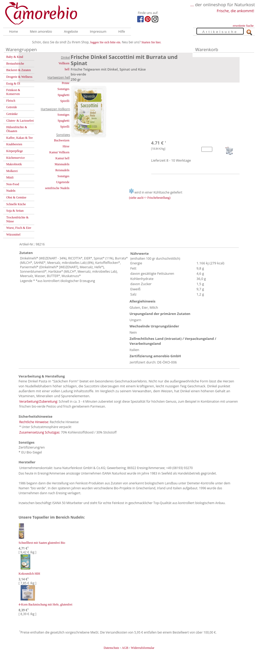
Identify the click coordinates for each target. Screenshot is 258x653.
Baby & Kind (14, 57)
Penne (65, 83)
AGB (125, 648)
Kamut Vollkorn (59, 152)
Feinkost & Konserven (13, 92)
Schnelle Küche (16, 204)
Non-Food (12, 184)
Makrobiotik (14, 164)
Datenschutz (111, 648)
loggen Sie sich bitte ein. (105, 42)
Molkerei (12, 171)
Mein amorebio (41, 31)
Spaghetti (63, 95)
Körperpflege (14, 151)
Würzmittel (13, 234)
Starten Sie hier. (151, 42)
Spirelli (64, 101)
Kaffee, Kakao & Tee (19, 138)
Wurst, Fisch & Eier (18, 228)
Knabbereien (14, 144)
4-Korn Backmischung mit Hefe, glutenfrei (45, 604)
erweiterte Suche (243, 26)
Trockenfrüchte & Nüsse (17, 219)
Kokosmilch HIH (29, 573)
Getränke (12, 114)
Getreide (11, 107)
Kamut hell (62, 158)
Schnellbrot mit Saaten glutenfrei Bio (42, 543)
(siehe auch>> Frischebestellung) (150, 198)
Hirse (66, 146)
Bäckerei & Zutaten (18, 70)
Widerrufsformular (142, 648)
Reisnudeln (62, 170)
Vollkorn (63, 63)
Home (13, 31)
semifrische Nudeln (57, 188)
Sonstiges (63, 89)
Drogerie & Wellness (19, 77)
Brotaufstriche (15, 63)
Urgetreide (62, 182)
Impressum (98, 31)
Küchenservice (15, 158)
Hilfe (121, 31)
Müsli (10, 177)
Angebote (71, 31)
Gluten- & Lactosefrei (20, 120)
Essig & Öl (13, 83)
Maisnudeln (62, 164)
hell (67, 69)
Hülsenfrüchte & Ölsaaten (16, 129)
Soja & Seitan (15, 210)
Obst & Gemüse (16, 197)
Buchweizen (61, 140)
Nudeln (10, 191)
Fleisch (10, 100)
